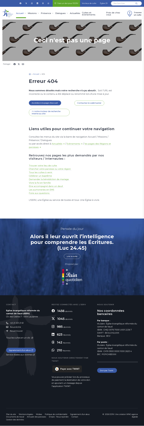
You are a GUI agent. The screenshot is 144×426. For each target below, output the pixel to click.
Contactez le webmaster (89, 103)
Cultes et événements (88, 14)
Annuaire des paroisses (36, 417)
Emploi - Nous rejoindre (59, 417)
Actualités (75, 13)
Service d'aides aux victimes (19, 355)
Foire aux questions (40, 193)
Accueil (20, 13)
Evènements (74, 144)
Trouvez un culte (134, 14)
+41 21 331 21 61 (17, 323)
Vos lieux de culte (89, 3)
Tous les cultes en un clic (18, 338)
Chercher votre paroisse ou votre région (50, 169)
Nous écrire (15, 327)
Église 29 (103, 3)
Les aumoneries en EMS (42, 190)
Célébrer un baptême (40, 176)
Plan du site (11, 414)
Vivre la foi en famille (40, 183)
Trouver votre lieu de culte (43, 165)
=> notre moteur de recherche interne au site (46, 112)
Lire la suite (72, 256)
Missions (32, 13)
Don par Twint (107, 371)
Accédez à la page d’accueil (45, 103)
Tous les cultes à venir (41, 172)
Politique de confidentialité (56, 414)
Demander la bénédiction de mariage (49, 179)
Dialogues (60, 13)
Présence (46, 13)
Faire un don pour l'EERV (66, 3)
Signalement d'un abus (20, 351)
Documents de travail (15, 417)
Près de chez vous (113, 14)
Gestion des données (15, 420)
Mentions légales (26, 414)
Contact (74, 417)
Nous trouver (16, 331)
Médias (39, 414)
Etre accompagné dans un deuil (46, 186)
